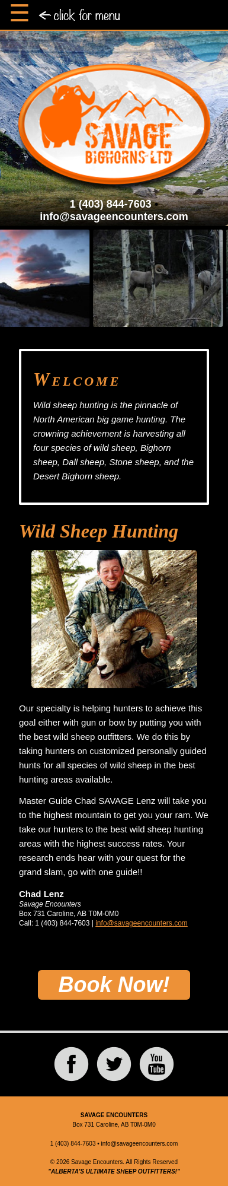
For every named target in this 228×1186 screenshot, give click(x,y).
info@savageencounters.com (114, 216)
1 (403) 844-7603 (111, 204)
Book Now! (114, 984)
